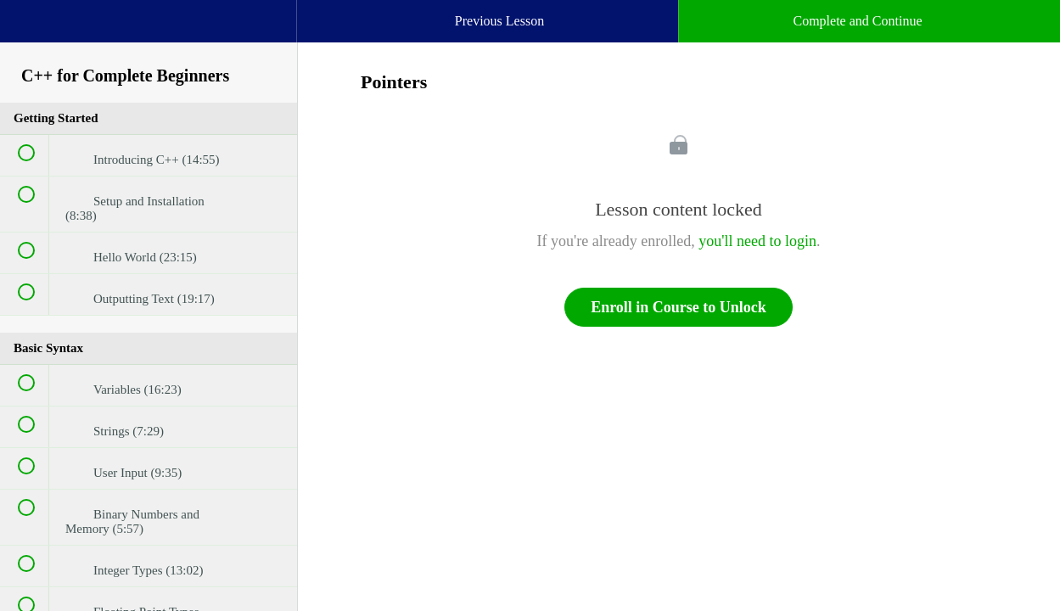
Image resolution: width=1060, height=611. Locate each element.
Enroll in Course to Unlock (678, 307)
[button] (29, 29)
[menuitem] (148, 38)
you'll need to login (757, 241)
